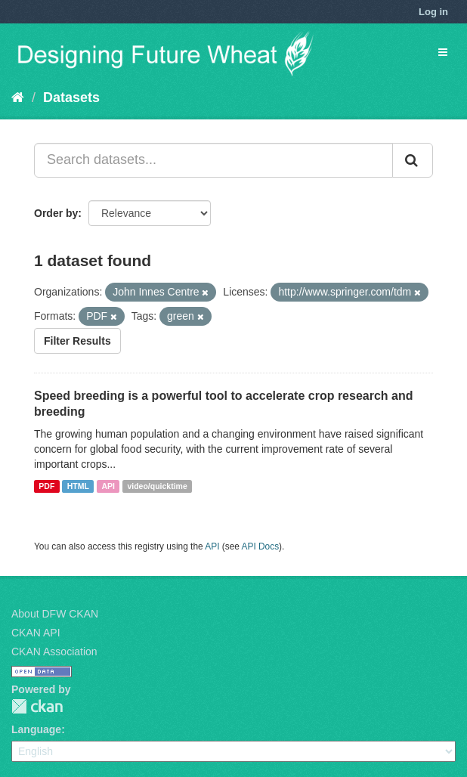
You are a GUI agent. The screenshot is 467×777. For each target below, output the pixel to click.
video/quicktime (157, 486)
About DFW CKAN (54, 614)
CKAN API (35, 633)
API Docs (261, 546)
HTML (78, 486)
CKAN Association (54, 651)
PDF (46, 486)
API (108, 486)
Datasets (71, 97)
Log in (433, 11)
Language (36, 729)
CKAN (37, 706)
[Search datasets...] (213, 160)
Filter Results (77, 341)
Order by (56, 213)
